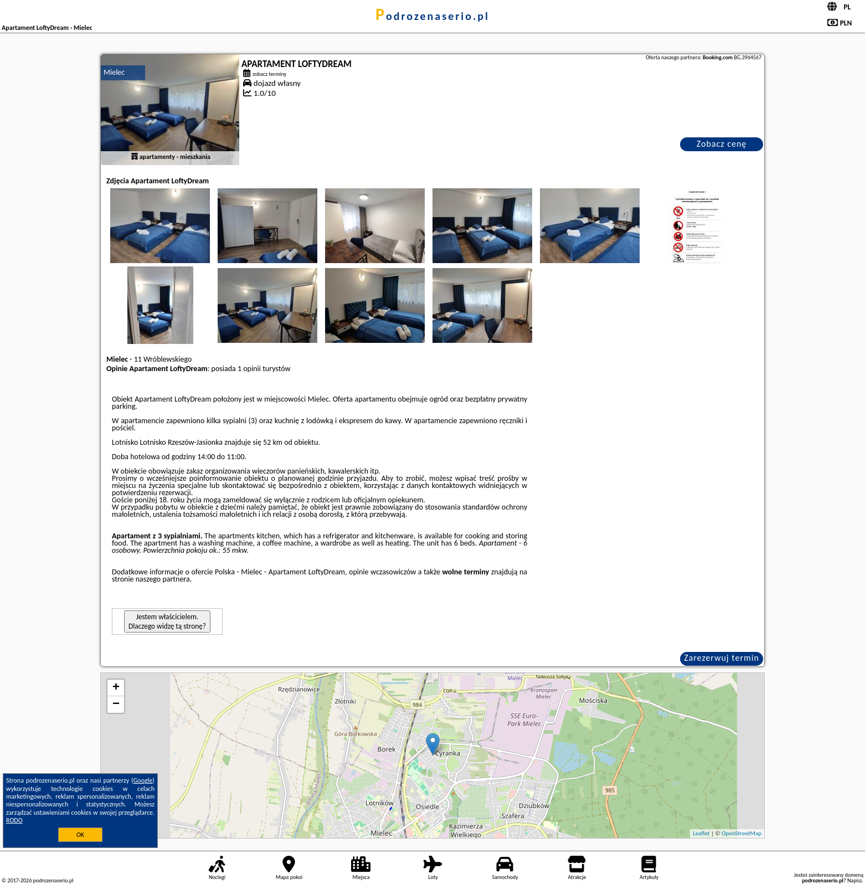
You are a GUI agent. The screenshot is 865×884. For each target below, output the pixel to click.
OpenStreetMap (741, 833)
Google (143, 780)
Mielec (114, 72)
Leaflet (701, 833)
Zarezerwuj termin (721, 657)
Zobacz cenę (722, 143)
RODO (14, 820)
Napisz (854, 880)
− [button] (116, 704)
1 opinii (249, 368)
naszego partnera (163, 579)
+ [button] (116, 688)
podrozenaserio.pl (432, 16)
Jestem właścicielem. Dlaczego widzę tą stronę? (167, 621)
